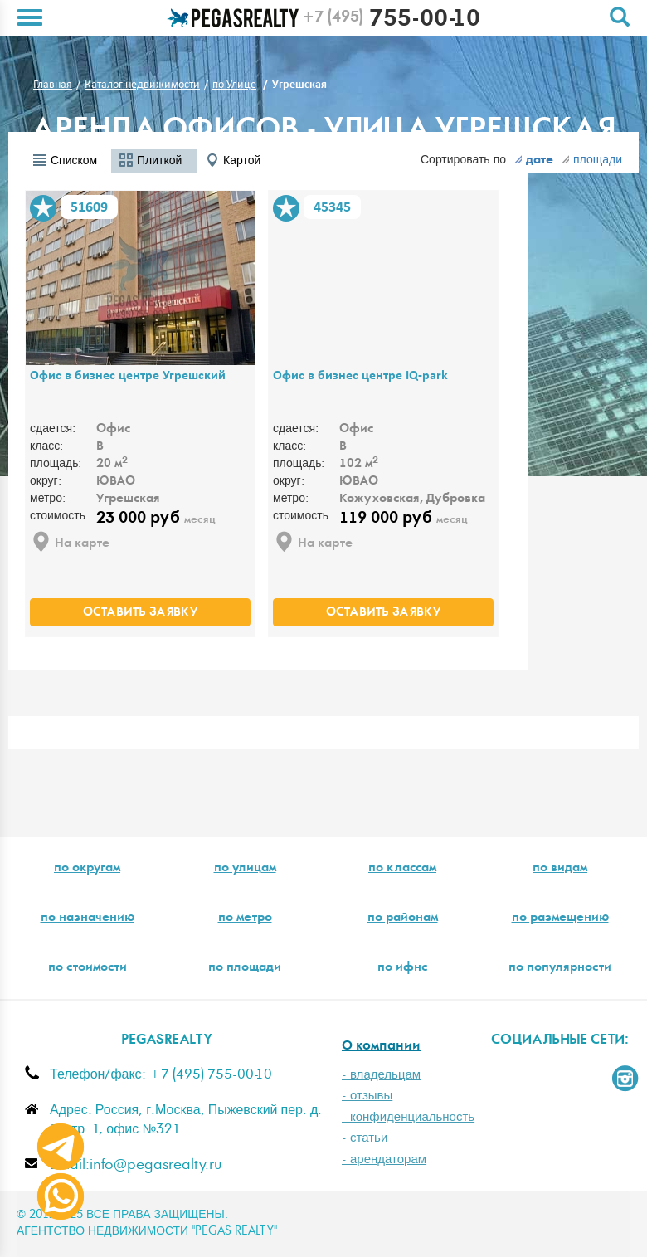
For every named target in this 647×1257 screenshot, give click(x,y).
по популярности (559, 968)
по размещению (560, 918)
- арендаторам (384, 1159)
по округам (87, 869)
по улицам (245, 869)
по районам (402, 918)
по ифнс (402, 968)
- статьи (364, 1138)
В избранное (43, 208)
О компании (381, 1046)
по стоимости (87, 968)
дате (533, 161)
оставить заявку (140, 613)
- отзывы (367, 1095)
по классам (402, 869)
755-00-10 (391, 20)
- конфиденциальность (408, 1117)
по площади (244, 968)
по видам (560, 869)
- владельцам (381, 1075)
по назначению (87, 918)
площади (591, 160)
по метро (245, 918)
